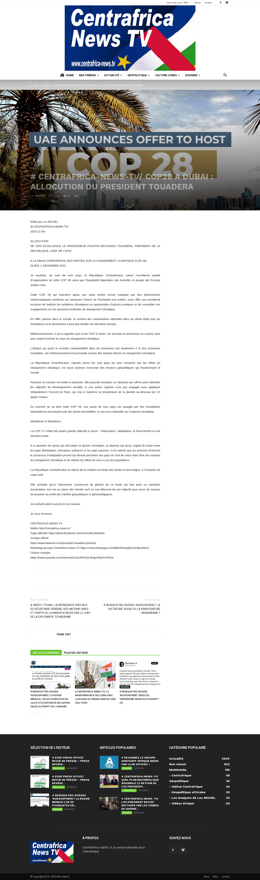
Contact (208, 2)
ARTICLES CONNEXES (46, 652)
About (198, 2)
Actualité (113, 75)
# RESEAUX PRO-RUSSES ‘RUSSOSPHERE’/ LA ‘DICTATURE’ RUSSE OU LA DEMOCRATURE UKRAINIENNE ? (132, 609)
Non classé (58, 768)
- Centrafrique (129, 790)
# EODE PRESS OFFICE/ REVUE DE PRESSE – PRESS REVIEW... (70, 761)
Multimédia (89, 75)
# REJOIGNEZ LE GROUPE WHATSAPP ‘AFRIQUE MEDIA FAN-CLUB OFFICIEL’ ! (140, 761)
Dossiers (193, 75)
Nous (206, 876)
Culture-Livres (167, 75)
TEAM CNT (40, 195)
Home (66, 75)
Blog (215, 876)
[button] (225, 75)
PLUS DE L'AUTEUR (76, 652)
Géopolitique (138, 75)
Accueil (34, 85)
